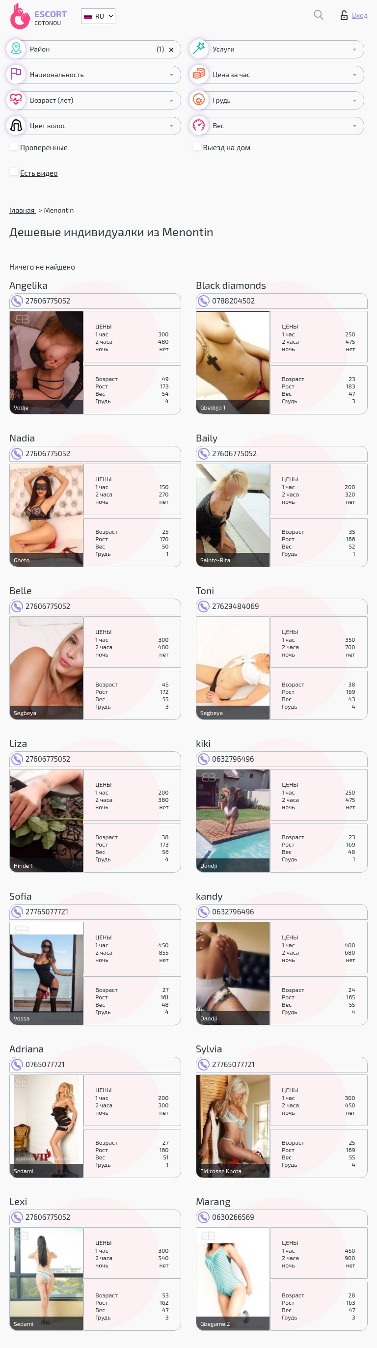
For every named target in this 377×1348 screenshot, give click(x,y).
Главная (22, 210)
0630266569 (226, 1216)
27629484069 (228, 606)
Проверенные (44, 147)
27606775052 (40, 300)
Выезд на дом (227, 147)
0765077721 (38, 1064)
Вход (354, 15)
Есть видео (39, 172)
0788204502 (226, 300)
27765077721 (39, 911)
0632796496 (226, 758)
